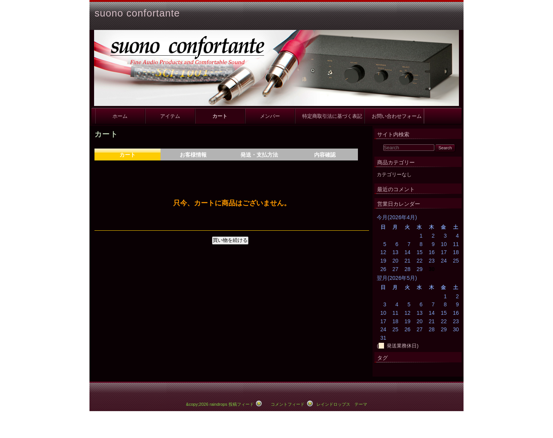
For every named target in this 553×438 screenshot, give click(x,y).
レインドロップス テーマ (341, 404)
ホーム (120, 116)
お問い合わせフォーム (394, 116)
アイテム (170, 116)
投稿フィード (241, 404)
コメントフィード (288, 404)
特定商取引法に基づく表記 (329, 116)
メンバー (270, 116)
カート (219, 116)
